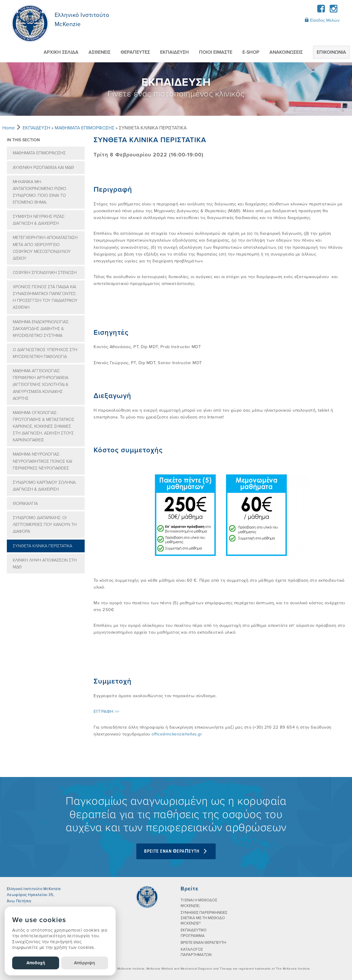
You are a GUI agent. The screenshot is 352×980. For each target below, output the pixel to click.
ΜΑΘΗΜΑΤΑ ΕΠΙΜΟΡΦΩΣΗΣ (84, 128)
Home (8, 128)
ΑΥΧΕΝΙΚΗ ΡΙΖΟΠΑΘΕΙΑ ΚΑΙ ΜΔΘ (43, 167)
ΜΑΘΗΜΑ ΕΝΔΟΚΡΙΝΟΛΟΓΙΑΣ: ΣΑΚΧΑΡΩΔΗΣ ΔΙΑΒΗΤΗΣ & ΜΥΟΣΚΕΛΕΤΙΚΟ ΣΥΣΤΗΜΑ (41, 328)
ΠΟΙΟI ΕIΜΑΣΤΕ (215, 52)
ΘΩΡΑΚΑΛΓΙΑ (25, 503)
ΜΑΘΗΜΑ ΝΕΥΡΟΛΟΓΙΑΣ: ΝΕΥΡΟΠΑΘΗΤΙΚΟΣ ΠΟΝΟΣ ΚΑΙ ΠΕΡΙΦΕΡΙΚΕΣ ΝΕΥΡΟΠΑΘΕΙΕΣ (42, 461)
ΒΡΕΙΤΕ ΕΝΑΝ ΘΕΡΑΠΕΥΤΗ (203, 942)
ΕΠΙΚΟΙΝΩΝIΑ (331, 52)
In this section (23, 139)
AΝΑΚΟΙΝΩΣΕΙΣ (286, 52)
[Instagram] (334, 10)
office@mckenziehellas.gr (176, 734)
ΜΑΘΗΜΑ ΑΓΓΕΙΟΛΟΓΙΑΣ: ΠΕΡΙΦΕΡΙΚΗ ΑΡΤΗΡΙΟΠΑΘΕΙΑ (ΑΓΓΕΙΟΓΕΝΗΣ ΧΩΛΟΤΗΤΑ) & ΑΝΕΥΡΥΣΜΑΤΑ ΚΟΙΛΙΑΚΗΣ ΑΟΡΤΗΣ (40, 384)
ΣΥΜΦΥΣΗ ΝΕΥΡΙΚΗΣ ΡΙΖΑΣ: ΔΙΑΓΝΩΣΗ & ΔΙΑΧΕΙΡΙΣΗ (39, 220)
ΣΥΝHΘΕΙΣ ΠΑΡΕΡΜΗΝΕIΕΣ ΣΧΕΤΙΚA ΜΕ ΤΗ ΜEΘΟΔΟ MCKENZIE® (204, 918)
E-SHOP (250, 52)
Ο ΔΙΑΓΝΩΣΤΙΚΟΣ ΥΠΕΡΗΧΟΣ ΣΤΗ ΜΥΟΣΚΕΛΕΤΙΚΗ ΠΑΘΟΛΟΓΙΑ (45, 353)
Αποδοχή (35, 962)
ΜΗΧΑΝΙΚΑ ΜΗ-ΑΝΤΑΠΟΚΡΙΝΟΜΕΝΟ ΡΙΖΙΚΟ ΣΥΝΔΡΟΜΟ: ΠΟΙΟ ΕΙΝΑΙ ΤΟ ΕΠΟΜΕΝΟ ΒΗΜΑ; (39, 192)
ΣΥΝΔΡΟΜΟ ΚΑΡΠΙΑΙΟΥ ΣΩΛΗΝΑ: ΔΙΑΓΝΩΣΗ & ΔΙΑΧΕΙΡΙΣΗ (44, 486)
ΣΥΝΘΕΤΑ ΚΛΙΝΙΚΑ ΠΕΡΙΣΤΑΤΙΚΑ (42, 545)
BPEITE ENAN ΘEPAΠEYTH (176, 851)
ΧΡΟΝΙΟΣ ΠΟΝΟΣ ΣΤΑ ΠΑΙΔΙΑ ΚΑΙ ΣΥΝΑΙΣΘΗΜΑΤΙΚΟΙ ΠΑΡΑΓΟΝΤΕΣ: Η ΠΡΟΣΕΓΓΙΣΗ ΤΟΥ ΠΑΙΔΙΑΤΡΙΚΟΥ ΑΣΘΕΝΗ (45, 297)
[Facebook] (321, 10)
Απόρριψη (84, 962)
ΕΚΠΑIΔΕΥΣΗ (174, 52)
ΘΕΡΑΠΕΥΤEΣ (135, 52)
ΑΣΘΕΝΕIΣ (100, 52)
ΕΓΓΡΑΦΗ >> (106, 711)
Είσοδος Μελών (322, 20)
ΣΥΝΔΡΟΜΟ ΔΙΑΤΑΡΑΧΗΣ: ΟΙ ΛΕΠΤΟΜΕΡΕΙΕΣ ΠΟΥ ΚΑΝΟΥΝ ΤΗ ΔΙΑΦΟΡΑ (45, 524)
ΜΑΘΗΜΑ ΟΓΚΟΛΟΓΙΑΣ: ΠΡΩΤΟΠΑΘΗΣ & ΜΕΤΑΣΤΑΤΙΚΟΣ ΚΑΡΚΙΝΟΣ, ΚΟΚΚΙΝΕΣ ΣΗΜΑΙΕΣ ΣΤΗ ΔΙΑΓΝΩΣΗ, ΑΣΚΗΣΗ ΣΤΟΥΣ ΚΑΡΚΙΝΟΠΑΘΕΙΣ (43, 426)
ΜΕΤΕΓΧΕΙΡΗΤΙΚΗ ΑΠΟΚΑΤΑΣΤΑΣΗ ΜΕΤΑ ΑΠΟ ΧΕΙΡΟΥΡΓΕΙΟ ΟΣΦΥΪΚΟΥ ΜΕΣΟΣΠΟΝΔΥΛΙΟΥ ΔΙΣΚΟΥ (45, 248)
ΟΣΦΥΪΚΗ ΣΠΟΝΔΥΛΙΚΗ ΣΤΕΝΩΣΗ (45, 272)
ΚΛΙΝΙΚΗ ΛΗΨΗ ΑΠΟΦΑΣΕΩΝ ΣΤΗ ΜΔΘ (45, 564)
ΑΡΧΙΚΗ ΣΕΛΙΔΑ (61, 52)
